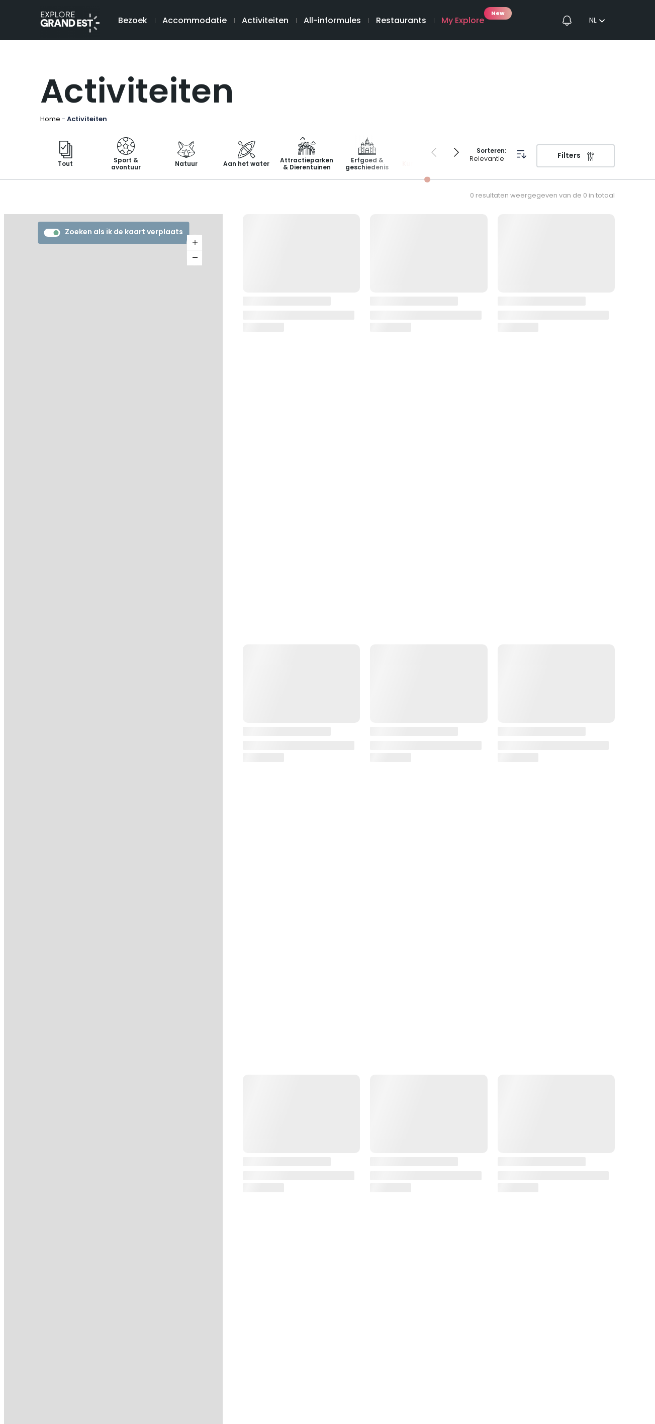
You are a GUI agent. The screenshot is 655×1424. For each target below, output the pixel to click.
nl (593, 21)
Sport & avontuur (126, 155)
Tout (65, 155)
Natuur (186, 155)
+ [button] (194, 242)
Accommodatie (194, 21)
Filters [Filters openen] (569, 156)
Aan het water (246, 155)
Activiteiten (265, 21)
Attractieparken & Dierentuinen (307, 155)
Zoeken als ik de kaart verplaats (113, 232)
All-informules (332, 21)
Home (50, 119)
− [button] (194, 257)
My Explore (462, 21)
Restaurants (401, 21)
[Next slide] (456, 152)
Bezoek (132, 21)
